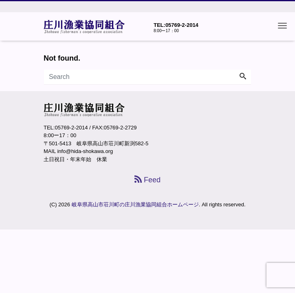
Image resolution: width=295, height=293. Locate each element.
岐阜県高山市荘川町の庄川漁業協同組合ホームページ (135, 204)
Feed (147, 180)
